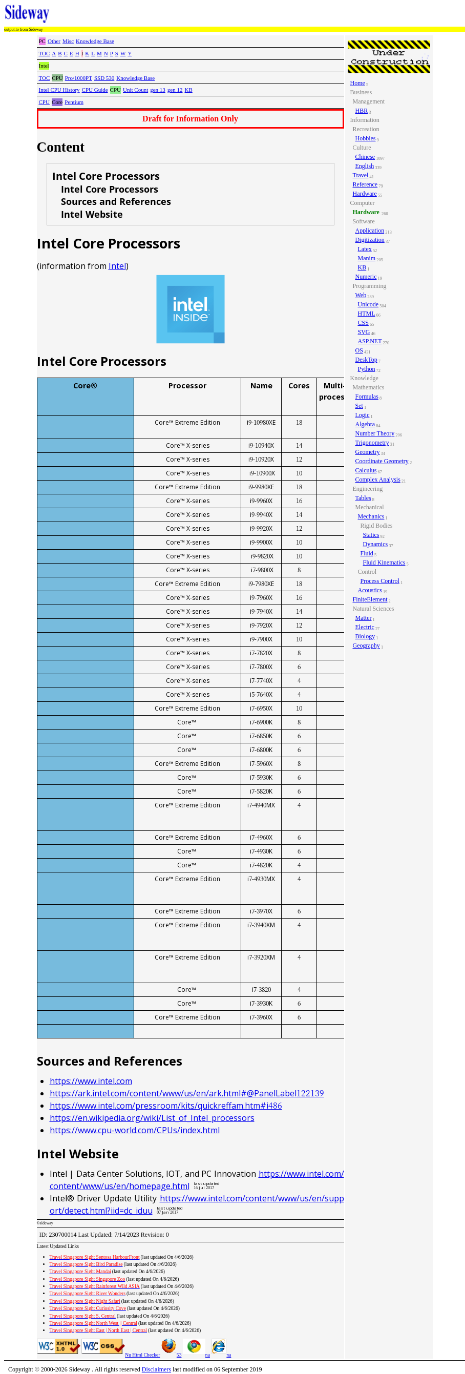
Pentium (74, 102)
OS (359, 350)
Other (54, 41)
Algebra (365, 424)
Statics (371, 534)
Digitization (370, 239)
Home (357, 83)
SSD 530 (104, 78)
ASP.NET (370, 341)
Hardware (365, 193)
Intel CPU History (59, 90)
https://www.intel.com (91, 1081)
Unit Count (135, 90)
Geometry (367, 451)
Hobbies (365, 138)
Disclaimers (156, 1369)
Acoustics (370, 590)
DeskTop (366, 359)
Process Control (380, 581)
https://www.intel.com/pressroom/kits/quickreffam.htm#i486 (166, 1105)
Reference (365, 184)
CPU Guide (95, 90)
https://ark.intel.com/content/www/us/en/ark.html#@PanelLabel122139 (187, 1093)
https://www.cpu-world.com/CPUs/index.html (135, 1130)
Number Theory (375, 433)
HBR (361, 110)
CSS (363, 322)
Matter (363, 617)
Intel (117, 266)
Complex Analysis (377, 479)
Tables (363, 498)
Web (361, 295)
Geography (366, 645)
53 (171, 1355)
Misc (68, 41)
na (196, 1355)
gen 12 (175, 90)
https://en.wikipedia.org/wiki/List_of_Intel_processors (152, 1117)
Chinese (365, 156)
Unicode (368, 304)
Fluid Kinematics (384, 562)
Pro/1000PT (78, 78)
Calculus (366, 470)
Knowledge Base (95, 41)
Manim (367, 258)
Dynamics (375, 544)
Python (366, 368)
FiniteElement (370, 599)
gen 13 (157, 90)
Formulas (366, 396)
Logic (362, 415)
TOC (44, 53)
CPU (44, 102)
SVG (364, 332)
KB (188, 90)
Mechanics (371, 516)
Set (359, 405)
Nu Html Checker (142, 1355)
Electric (364, 627)
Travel (361, 175)
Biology (365, 636)
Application (370, 230)
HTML (366, 313)
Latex (365, 249)
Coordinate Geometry (382, 461)
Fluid (367, 553)
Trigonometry (372, 442)
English (364, 166)
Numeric (366, 276)
